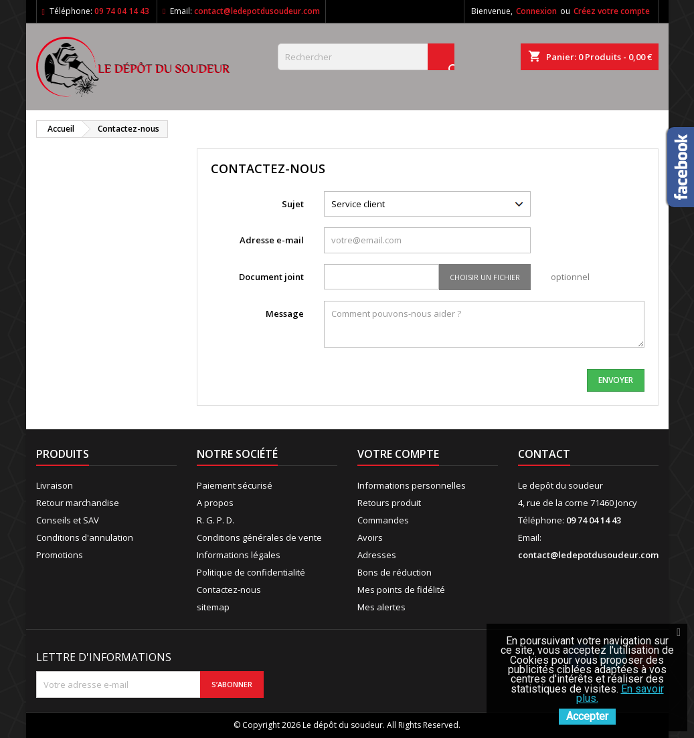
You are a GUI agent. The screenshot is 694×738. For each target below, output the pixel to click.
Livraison (54, 485)
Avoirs (370, 537)
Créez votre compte (612, 11)
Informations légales (238, 555)
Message (285, 314)
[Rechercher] (366, 56)
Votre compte (398, 454)
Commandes (383, 520)
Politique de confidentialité (251, 572)
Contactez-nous (229, 590)
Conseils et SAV (67, 520)
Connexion (536, 11)
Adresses (376, 555)
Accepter (587, 716)
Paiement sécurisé (234, 485)
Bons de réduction (394, 572)
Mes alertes (381, 607)
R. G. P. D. (215, 520)
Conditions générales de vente (259, 537)
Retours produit (389, 503)
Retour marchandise (77, 503)
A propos (215, 503)
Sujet (293, 204)
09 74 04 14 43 (121, 11)
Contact (544, 454)
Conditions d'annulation (84, 537)
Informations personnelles (411, 485)
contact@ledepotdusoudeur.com (257, 11)
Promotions (59, 555)
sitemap (213, 607)
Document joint (271, 277)
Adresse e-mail (272, 240)
